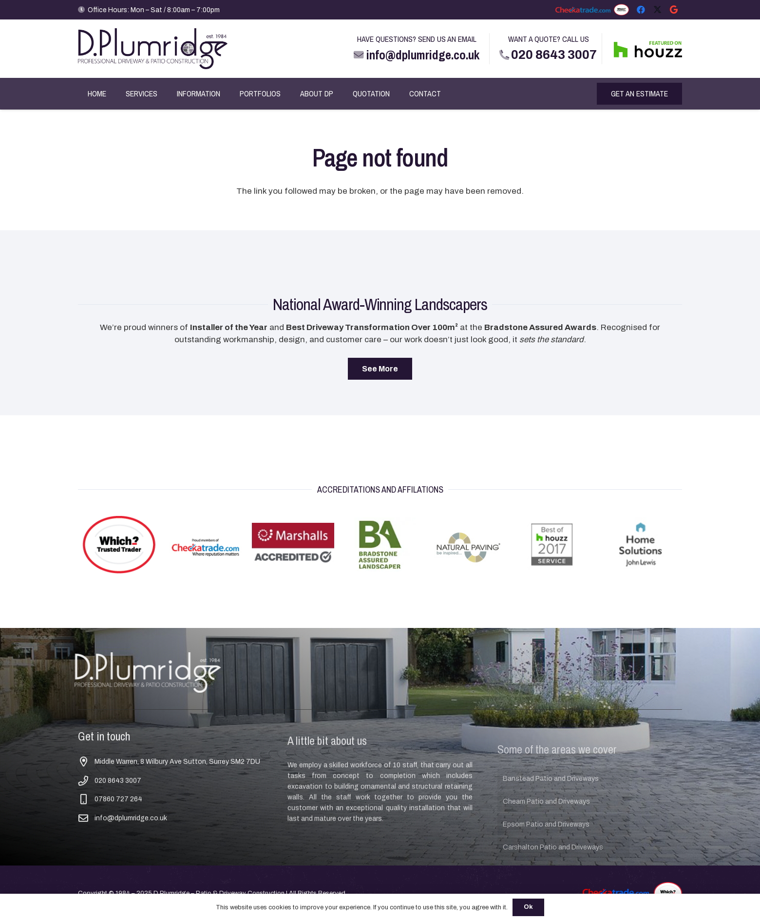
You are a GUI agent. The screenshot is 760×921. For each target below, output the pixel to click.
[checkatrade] (582, 10)
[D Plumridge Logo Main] (153, 49)
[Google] (673, 9)
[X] (657, 9)
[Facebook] (640, 9)
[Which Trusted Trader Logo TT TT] (621, 10)
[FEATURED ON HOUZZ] (648, 48)
